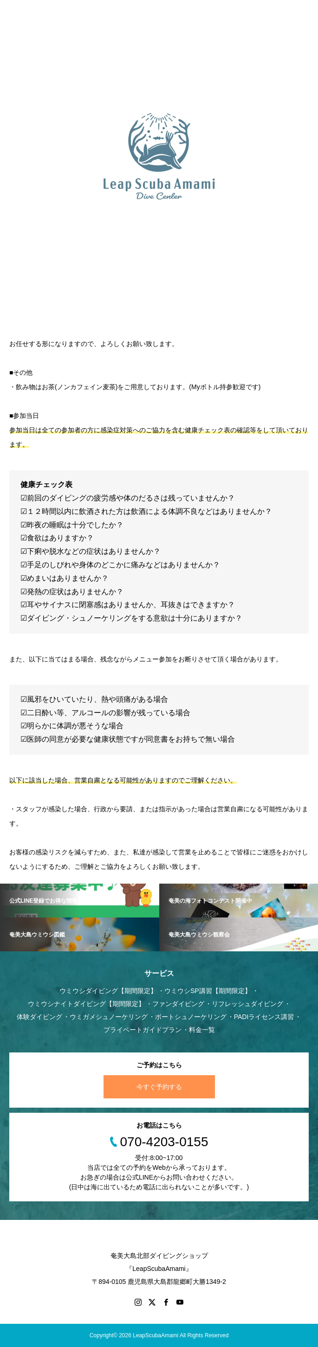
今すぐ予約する (159, 1086)
